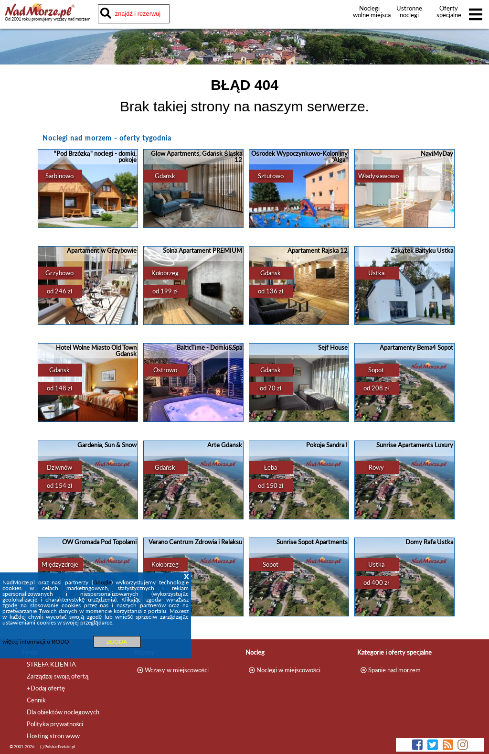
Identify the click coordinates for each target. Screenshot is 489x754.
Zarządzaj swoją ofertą (57, 676)
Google (102, 582)
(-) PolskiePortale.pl (57, 746)
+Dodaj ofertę (46, 688)
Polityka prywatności (55, 724)
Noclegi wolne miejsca (369, 11)
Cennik (36, 700)
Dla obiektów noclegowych (63, 712)
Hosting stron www (53, 736)
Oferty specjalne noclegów (449, 15)
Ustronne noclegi (409, 11)
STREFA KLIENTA (51, 664)
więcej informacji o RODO (35, 641)
